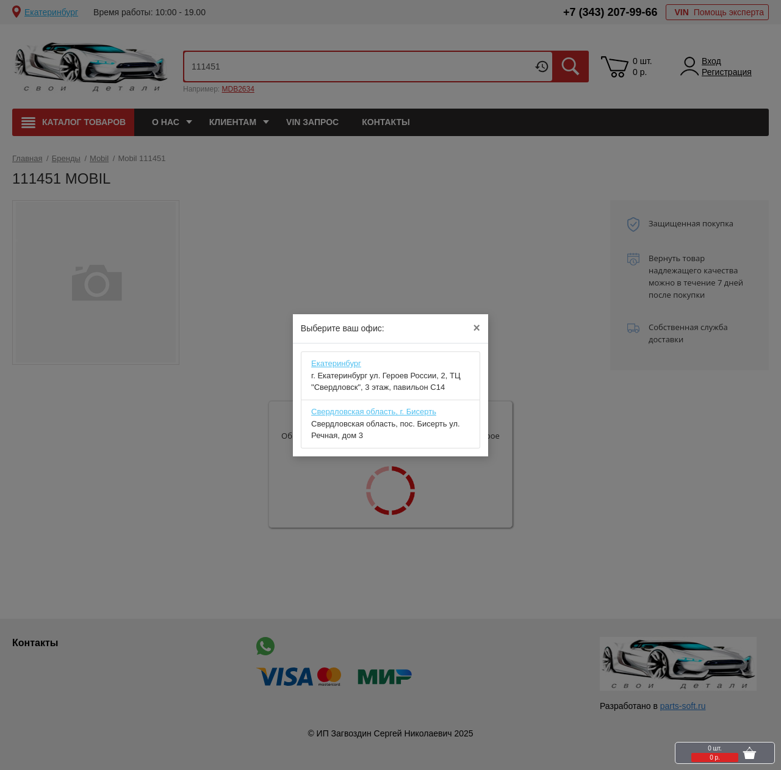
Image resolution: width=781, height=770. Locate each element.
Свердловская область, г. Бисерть (373, 411)
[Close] (476, 328)
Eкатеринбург (336, 363)
